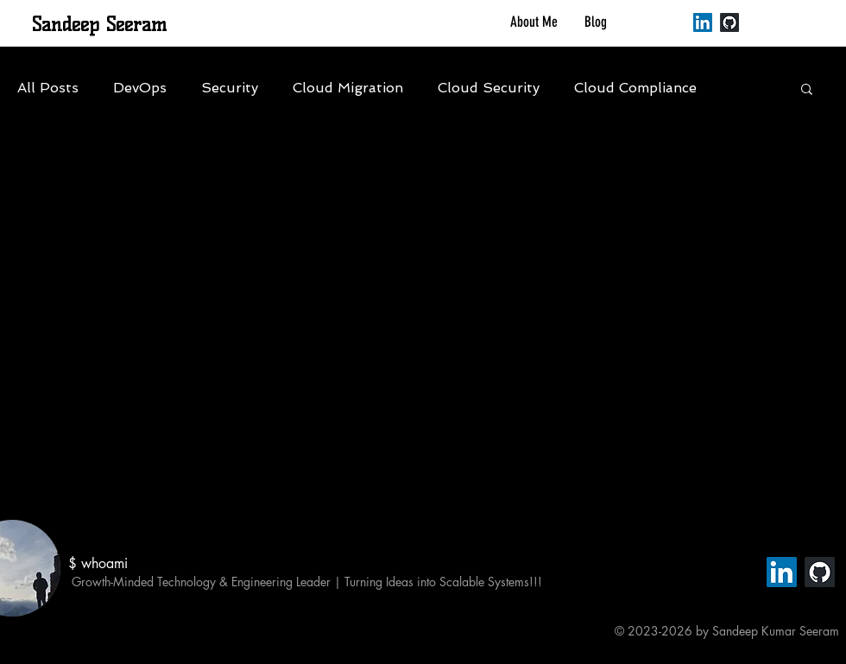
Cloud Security (489, 87)
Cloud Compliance (635, 87)
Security (229, 87)
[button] (807, 90)
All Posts (48, 87)
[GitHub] (729, 22)
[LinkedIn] (702, 22)
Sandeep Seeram (99, 24)
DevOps (140, 87)
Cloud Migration (348, 87)
